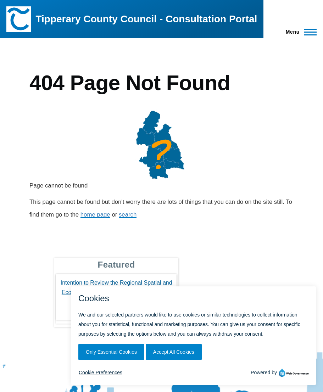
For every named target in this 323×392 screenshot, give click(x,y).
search (128, 214)
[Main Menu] (299, 32)
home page (95, 214)
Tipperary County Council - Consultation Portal (146, 18)
